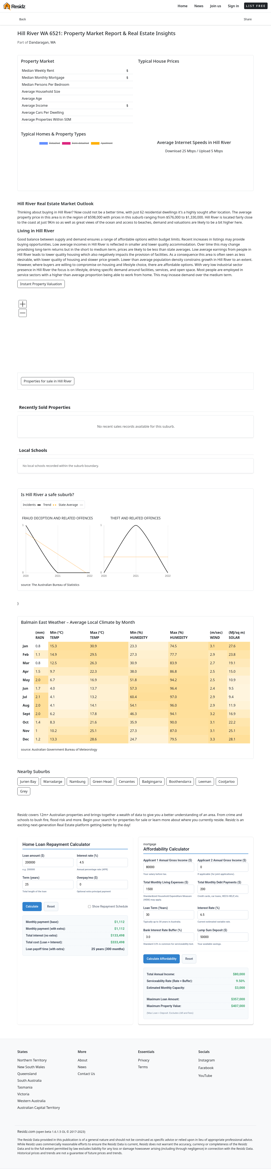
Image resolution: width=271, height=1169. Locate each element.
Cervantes (127, 781)
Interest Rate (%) (223, 915)
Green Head (102, 781)
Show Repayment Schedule (108, 906)
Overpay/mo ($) (102, 885)
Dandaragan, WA (42, 42)
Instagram (206, 1060)
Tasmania (24, 1087)
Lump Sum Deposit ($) (223, 937)
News (198, 6)
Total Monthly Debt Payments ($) (223, 889)
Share (248, 19)
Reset (51, 906)
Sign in (233, 6)
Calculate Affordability (161, 958)
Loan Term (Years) (168, 915)
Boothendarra (180, 781)
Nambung (77, 781)
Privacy (143, 1060)
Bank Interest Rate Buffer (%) (168, 937)
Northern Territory (32, 1060)
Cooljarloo (226, 781)
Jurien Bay (28, 781)
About (82, 1060)
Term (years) (47, 885)
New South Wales (31, 1067)
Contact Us (86, 1073)
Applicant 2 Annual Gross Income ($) (223, 867)
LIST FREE (256, 6)
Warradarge (52, 781)
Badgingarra (152, 781)
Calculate (32, 906)
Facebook (206, 1067)
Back (22, 19)
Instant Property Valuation (41, 284)
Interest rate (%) (102, 863)
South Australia (29, 1080)
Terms (143, 1067)
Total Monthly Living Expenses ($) (168, 891)
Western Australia (31, 1100)
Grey (24, 791)
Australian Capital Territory (38, 1107)
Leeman (204, 781)
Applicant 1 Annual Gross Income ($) (168, 867)
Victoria (23, 1094)
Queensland (27, 1073)
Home (183, 6)
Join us (215, 6)
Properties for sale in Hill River (48, 381)
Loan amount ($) (47, 863)
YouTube (205, 1075)
